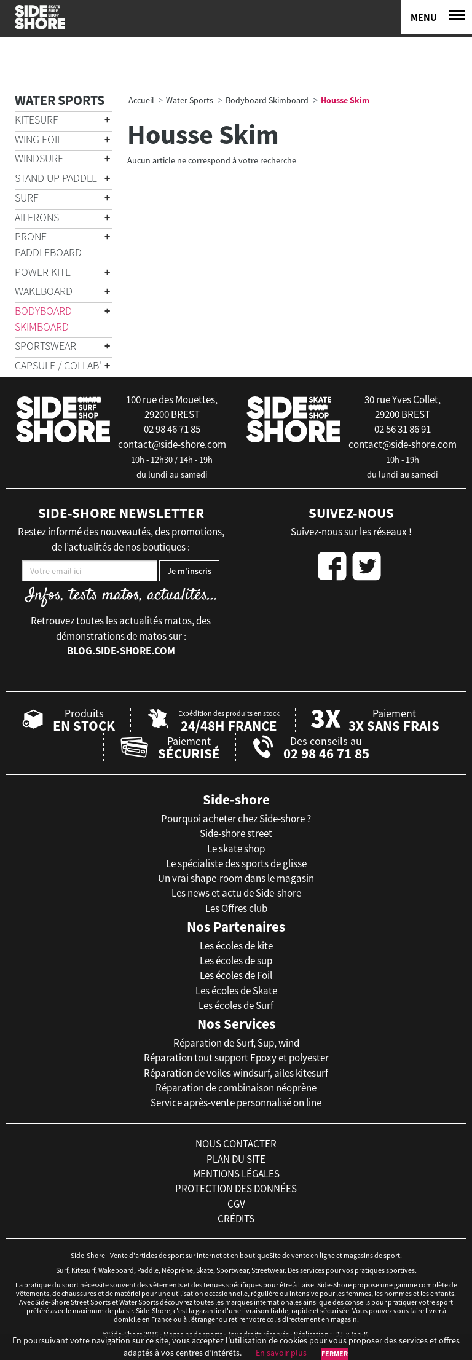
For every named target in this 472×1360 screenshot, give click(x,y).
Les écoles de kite (236, 946)
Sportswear (45, 346)
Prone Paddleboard (48, 244)
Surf (27, 198)
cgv (236, 1204)
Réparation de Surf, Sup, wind (236, 1043)
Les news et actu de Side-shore (236, 893)
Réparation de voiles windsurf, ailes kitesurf (236, 1073)
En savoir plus (281, 1352)
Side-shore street (236, 833)
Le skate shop (236, 848)
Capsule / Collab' (58, 365)
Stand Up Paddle (56, 178)
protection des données (236, 1188)
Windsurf (39, 158)
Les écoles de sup (236, 960)
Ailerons (37, 217)
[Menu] (436, 17)
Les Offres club (236, 908)
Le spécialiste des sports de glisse (236, 863)
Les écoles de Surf (236, 1005)
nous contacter (236, 1143)
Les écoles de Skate (236, 990)
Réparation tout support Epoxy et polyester (236, 1057)
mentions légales (236, 1174)
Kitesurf (36, 119)
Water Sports (59, 100)
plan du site (236, 1159)
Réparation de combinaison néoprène (236, 1088)
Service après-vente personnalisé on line (236, 1102)
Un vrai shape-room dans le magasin (236, 878)
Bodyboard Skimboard (43, 319)
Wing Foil (38, 139)
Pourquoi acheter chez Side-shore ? (236, 818)
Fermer (334, 1353)
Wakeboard (44, 291)
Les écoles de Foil (236, 975)
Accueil (141, 100)
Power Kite (43, 272)
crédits (236, 1218)
